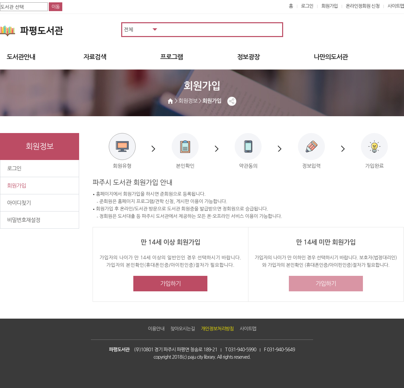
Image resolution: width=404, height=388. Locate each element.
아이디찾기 (19, 202)
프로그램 (171, 57)
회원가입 (329, 6)
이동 (56, 6)
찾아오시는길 (182, 328)
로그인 (307, 6)
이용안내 (156, 328)
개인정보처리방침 (217, 328)
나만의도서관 (331, 57)
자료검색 (94, 57)
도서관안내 (21, 57)
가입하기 (170, 283)
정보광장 (248, 57)
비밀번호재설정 (23, 220)
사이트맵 (396, 6)
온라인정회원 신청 (362, 6)
